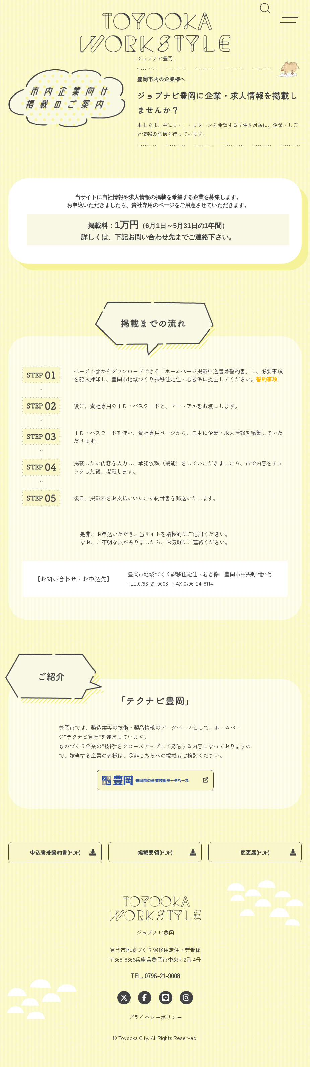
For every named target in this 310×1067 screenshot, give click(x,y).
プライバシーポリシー (155, 1017)
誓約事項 (266, 379)
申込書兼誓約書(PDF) (55, 852)
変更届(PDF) (254, 852)
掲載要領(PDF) (155, 852)
